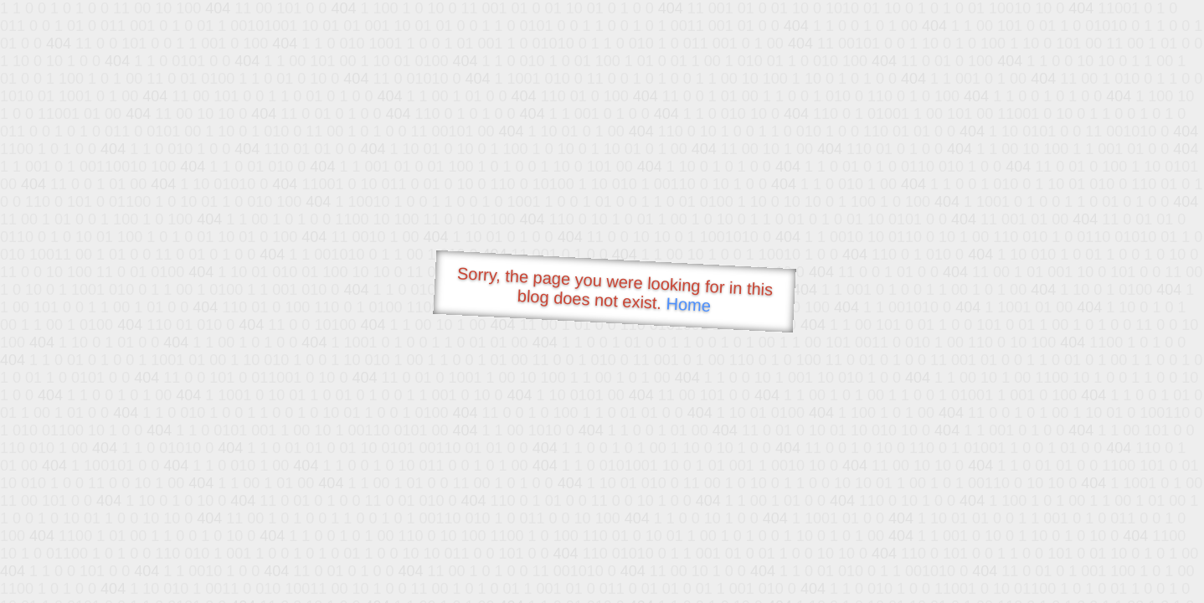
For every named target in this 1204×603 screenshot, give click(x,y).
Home (688, 304)
